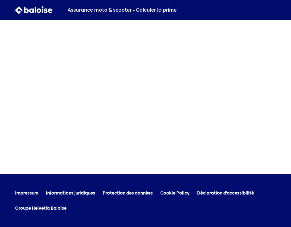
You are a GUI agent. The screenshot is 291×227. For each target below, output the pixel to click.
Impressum (26, 193)
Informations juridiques (70, 193)
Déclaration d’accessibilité (225, 193)
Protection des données (128, 193)
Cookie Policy (175, 193)
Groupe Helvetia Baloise (40, 208)
